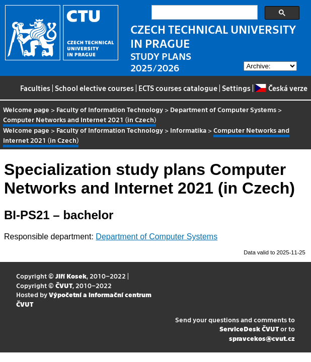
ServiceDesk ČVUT (249, 328)
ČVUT (63, 285)
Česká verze (281, 88)
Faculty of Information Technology (109, 109)
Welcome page (26, 109)
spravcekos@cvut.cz (262, 338)
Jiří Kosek (71, 276)
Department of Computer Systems (223, 109)
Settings (236, 88)
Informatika (188, 130)
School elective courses (94, 88)
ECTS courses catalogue (177, 88)
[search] (204, 12)
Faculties (35, 88)
